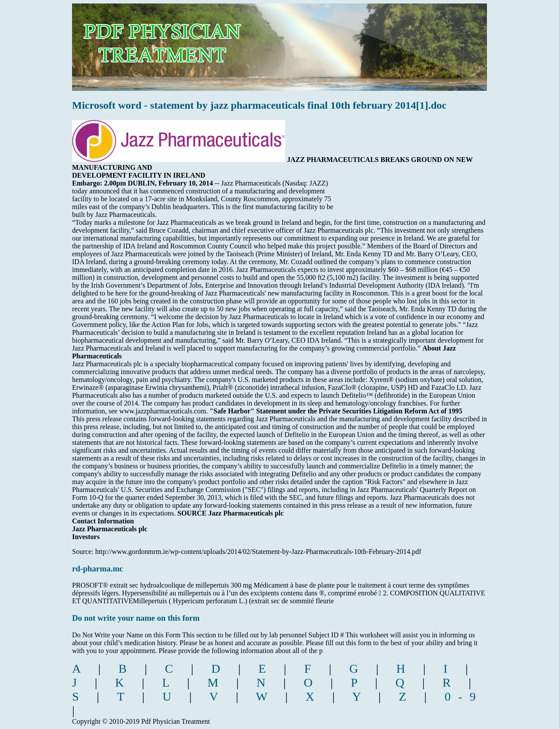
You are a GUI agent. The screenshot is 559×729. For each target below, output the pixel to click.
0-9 (464, 696)
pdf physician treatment (190, 41)
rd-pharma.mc (97, 568)
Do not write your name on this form (136, 617)
